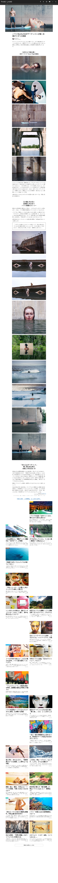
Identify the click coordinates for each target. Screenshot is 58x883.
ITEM (7, 525)
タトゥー (32, 495)
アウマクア (35, 495)
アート (41, 495)
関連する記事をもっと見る (29, 845)
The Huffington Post (43, 493)
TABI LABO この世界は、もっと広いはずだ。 (29, 498)
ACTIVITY (31, 596)
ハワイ (44, 495)
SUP (38, 495)
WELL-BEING (8, 644)
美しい (21, 495)
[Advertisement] (29, 867)
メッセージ (28, 495)
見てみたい (24, 495)
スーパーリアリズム (16, 495)
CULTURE (31, 525)
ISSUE (7, 695)
